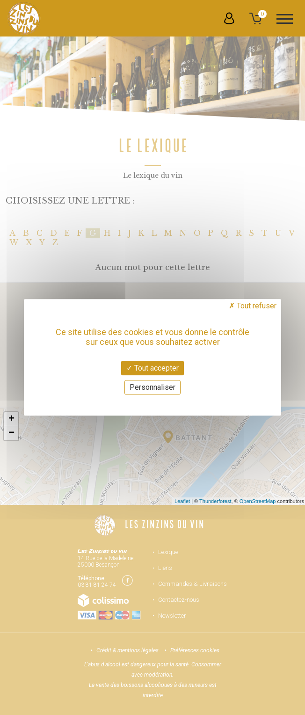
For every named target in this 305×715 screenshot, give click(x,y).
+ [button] (11, 419)
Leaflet (182, 501)
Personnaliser (152, 387)
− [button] (11, 433)
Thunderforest (215, 501)
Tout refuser (252, 305)
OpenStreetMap (258, 501)
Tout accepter (152, 368)
